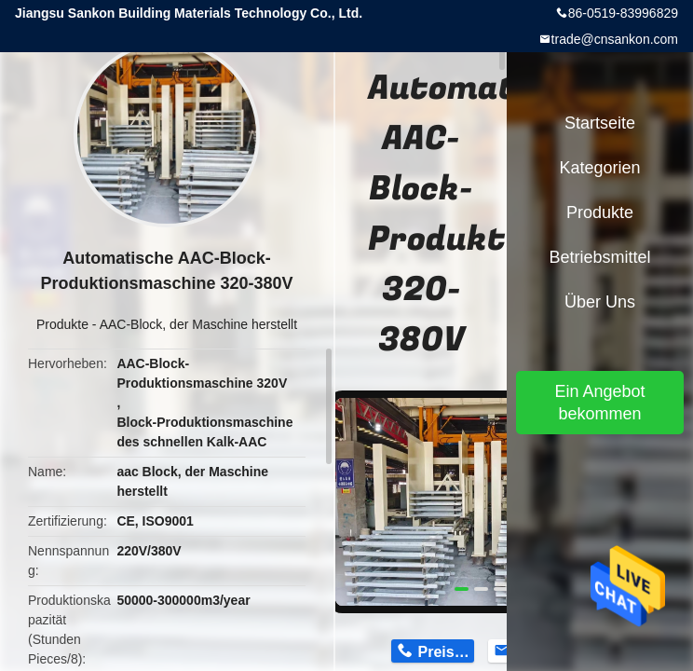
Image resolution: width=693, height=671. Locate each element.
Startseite (599, 123)
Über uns (599, 302)
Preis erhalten (446, 652)
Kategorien (599, 167)
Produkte (62, 324)
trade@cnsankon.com (614, 39)
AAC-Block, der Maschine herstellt (198, 324)
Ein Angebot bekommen (599, 402)
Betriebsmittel (599, 257)
